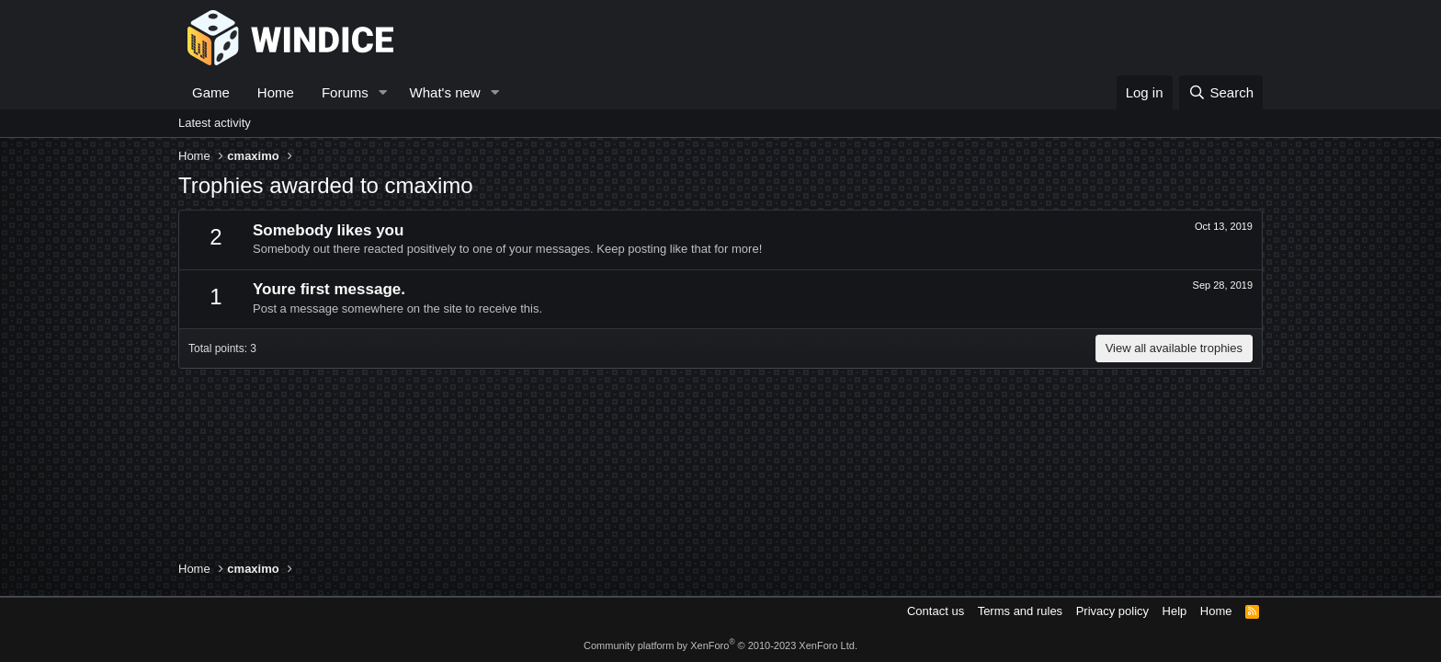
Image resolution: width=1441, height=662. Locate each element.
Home (275, 92)
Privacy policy (1112, 611)
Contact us (935, 611)
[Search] (1221, 92)
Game (211, 92)
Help (1175, 611)
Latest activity (214, 123)
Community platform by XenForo (720, 645)
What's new (445, 92)
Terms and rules (1020, 611)
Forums (345, 92)
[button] (383, 92)
